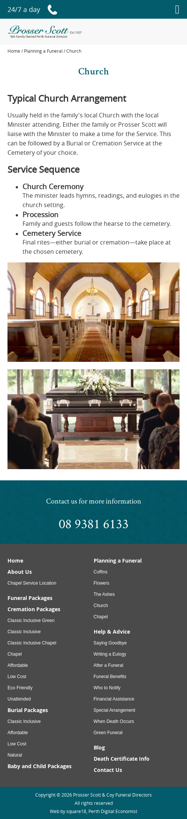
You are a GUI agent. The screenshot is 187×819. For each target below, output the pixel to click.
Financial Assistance (114, 699)
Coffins (101, 572)
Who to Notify (107, 687)
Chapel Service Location (31, 583)
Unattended (19, 699)
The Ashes (104, 594)
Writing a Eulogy (110, 654)
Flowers (101, 583)
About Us (19, 571)
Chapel (14, 654)
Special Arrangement (114, 710)
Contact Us (108, 769)
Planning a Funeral (118, 560)
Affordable (17, 665)
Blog (99, 747)
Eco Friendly (20, 687)
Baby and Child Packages (39, 766)
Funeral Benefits (110, 676)
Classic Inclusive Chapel (31, 643)
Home (13, 51)
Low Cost (16, 676)
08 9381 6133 (94, 523)
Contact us (61, 501)
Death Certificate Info (122, 758)
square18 (76, 811)
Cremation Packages (33, 609)
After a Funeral (108, 665)
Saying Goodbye (110, 643)
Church (101, 605)
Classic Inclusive (24, 631)
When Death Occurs (114, 721)
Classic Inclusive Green (30, 620)
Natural (14, 755)
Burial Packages (27, 710)
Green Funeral (108, 732)
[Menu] (177, 9)
